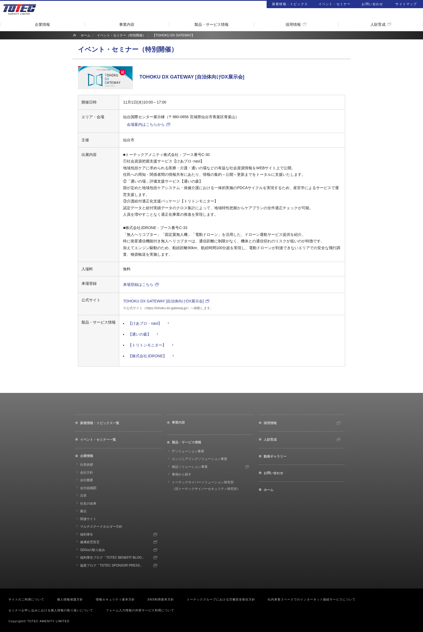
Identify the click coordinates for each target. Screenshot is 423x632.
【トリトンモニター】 (147, 345)
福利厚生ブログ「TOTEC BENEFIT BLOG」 (112, 557)
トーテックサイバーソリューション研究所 (206, 485)
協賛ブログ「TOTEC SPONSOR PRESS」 (111, 565)
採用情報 (293, 24)
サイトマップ (406, 4)
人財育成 (378, 24)
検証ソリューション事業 (190, 467)
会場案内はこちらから (146, 124)
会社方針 (86, 472)
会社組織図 (88, 488)
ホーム (85, 35)
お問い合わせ (372, 4)
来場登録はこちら (138, 284)
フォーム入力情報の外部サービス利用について (140, 610)
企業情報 (42, 24)
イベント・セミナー (334, 4)
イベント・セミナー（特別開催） (121, 35)
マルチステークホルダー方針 (101, 526)
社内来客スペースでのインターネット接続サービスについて (312, 599)
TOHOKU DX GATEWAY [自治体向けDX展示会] (163, 301)
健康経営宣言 (90, 542)
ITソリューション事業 (188, 451)
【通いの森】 (139, 334)
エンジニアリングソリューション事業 (199, 459)
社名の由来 (88, 503)
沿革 (83, 496)
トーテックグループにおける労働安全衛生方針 (221, 599)
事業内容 (126, 24)
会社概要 (86, 480)
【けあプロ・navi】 (145, 323)
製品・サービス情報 (211, 24)
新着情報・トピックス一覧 (99, 423)
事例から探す (181, 474)
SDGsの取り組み (92, 550)
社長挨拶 (86, 465)
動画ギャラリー (275, 456)
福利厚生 (86, 534)
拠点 (83, 511)
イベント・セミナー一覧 (98, 440)
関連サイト (88, 519)
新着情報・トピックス (290, 4)
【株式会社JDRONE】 (147, 356)
